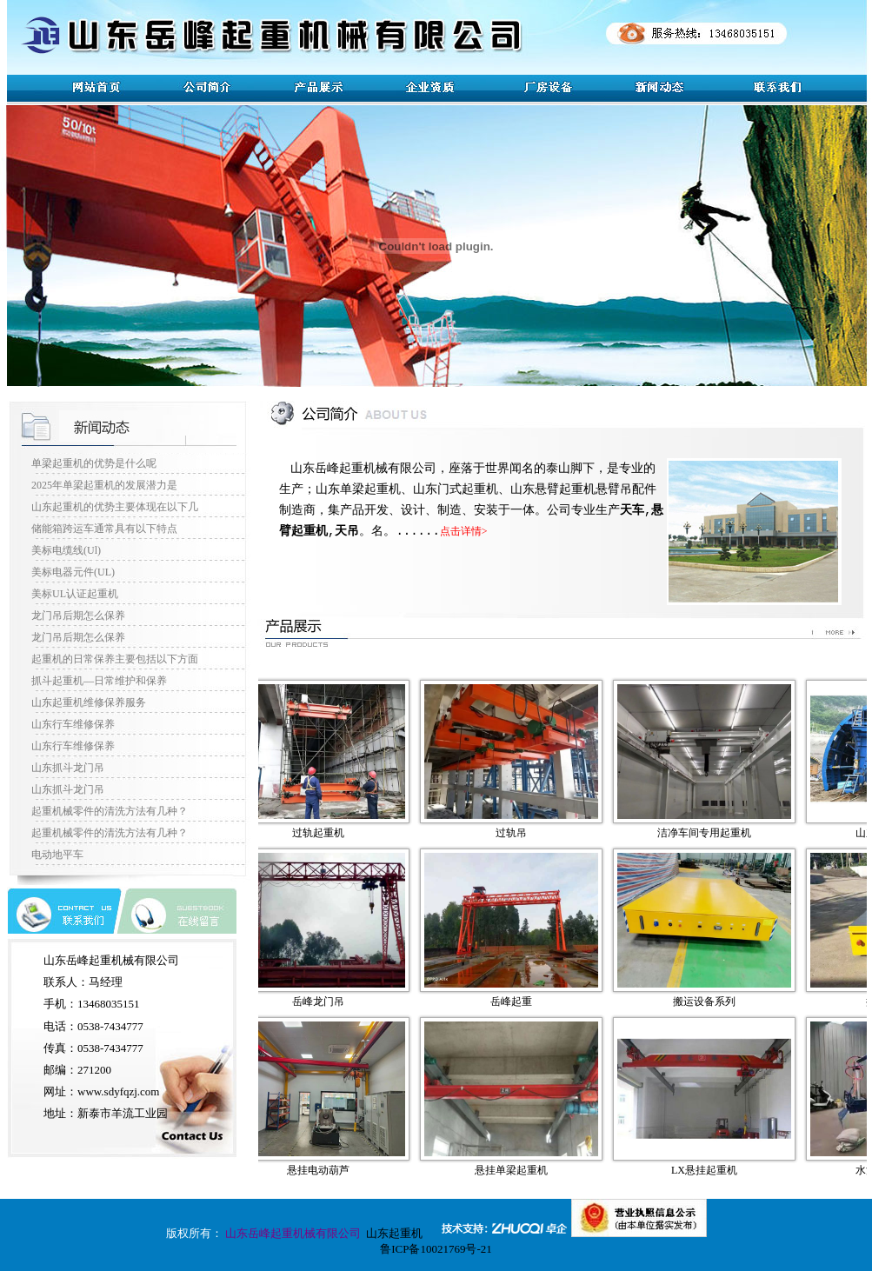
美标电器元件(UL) (73, 572)
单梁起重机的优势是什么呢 (93, 463)
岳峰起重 (523, 1001)
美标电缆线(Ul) (66, 550)
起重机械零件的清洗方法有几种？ (109, 811)
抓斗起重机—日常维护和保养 (99, 681)
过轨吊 (523, 833)
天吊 (347, 531)
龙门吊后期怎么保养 (78, 615)
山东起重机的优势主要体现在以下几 (114, 507)
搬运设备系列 (716, 1001)
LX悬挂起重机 (716, 1170)
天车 (632, 510)
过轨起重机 (330, 833)
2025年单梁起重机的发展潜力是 (104, 485)
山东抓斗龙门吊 (67, 768)
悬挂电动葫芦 (330, 1170)
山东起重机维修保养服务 (88, 702)
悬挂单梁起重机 (523, 1170)
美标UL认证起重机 (74, 594)
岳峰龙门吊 (330, 1001)
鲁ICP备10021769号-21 (436, 1248)
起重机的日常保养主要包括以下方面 (114, 659)
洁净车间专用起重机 (716, 833)
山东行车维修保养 (73, 724)
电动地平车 (57, 854)
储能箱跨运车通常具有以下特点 (104, 528)
